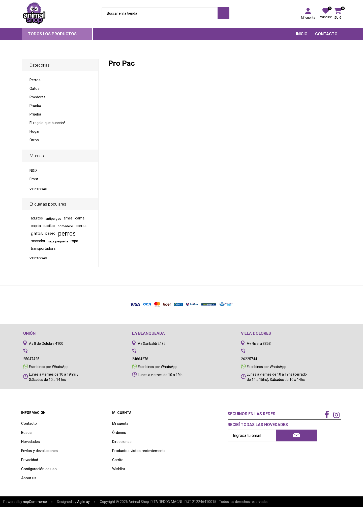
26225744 (249, 359)
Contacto (29, 423)
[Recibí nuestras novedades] (252, 435)
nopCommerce (35, 502)
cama (79, 218)
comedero (65, 226)
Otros (34, 140)
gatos (37, 233)
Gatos (34, 88)
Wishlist (118, 469)
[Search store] (160, 13)
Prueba (35, 105)
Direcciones (122, 441)
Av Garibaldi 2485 (152, 344)
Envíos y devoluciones (39, 450)
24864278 (140, 359)
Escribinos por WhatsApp (49, 367)
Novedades (30, 441)
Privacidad (29, 460)
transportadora (43, 248)
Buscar (27, 432)
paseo (50, 233)
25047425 (31, 359)
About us (28, 478)
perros (67, 233)
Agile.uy (83, 502)
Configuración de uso (39, 469)
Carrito (118, 460)
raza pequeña (58, 241)
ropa (74, 241)
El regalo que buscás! (47, 123)
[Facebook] (327, 415)
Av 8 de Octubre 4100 (46, 344)
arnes (68, 218)
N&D (33, 170)
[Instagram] (336, 415)
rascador (38, 241)
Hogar (34, 131)
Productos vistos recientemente (139, 450)
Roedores (37, 97)
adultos (37, 218)
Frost (33, 179)
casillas (49, 226)
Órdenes (119, 432)
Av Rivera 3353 (259, 344)
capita (36, 226)
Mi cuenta (308, 17)
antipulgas (53, 218)
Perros (35, 80)
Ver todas (38, 189)
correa (81, 226)
